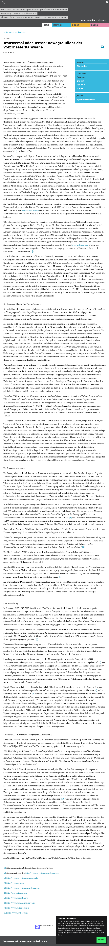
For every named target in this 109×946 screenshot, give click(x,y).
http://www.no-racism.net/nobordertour (42, 873)
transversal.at (10, 941)
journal (57, 25)
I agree (101, 940)
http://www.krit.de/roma (17, 913)
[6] (37, 639)
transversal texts (90, 20)
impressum (25, 941)
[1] (17, 151)
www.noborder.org (80, 245)
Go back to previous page (16, 32)
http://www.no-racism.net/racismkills (22, 878)
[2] (33, 251)
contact (103, 20)
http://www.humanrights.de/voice (20, 903)
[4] (83, 547)
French (80, 88)
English (80, 80)
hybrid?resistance (86, 99)
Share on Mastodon (44, 927)
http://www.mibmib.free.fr (17, 908)
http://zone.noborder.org (16, 893)
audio (94, 25)
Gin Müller (82, 66)
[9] (33, 693)
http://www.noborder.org (17, 898)
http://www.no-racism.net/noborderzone (23, 888)
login (44, 941)
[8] (96, 690)
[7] (100, 662)
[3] (70, 517)
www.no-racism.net (30, 210)
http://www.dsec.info (15, 883)
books (75, 25)
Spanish (81, 84)
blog (46, 25)
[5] (60, 577)
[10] (62, 799)
